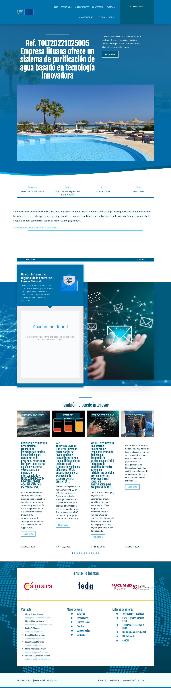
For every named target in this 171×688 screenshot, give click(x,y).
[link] (29, 259)
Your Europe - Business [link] (133, 613)
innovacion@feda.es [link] (33, 646)
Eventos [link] (111, 7)
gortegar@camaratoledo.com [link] (38, 621)
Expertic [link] (54, 680)
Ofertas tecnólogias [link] (103, 415)
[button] (72, 553)
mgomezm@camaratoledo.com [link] (39, 627)
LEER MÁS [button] (110, 54)
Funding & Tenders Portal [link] (134, 632)
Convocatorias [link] (86, 17)
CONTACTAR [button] (136, 6)
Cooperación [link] (98, 7)
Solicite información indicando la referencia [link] (35, 227)
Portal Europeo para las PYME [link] (133, 619)
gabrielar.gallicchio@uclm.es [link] (37, 659)
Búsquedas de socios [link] (33, 415)
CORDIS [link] (125, 640)
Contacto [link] (81, 634)
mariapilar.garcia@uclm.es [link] (36, 653)
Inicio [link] (55, 7)
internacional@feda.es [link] (35, 634)
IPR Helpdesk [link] (128, 636)
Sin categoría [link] (137, 415)
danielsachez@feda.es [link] (34, 640)
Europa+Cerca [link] (105, 17)
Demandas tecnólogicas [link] (68, 416)
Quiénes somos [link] (82, 7)
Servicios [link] (65, 7)
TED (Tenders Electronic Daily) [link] (133, 626)
